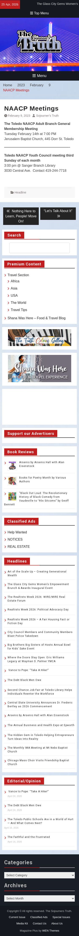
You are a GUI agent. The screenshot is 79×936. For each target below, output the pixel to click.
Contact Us (39, 923)
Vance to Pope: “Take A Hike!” (28, 670)
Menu (39, 76)
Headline (20, 192)
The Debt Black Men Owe (24, 680)
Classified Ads (39, 917)
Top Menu (39, 13)
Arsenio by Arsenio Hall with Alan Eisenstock (38, 715)
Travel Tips (19, 310)
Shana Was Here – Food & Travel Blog (37, 318)
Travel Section (18, 275)
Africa (15, 281)
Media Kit (22, 923)
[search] (36, 247)
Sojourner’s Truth (47, 115)
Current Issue (17, 917)
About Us (57, 923)
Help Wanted (17, 532)
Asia (14, 288)
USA (14, 295)
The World (18, 302)
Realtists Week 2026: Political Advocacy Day (38, 609)
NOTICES (15, 539)
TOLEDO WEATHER (39, 407)
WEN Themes (50, 930)
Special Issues (61, 917)
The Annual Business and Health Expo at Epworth (41, 725)
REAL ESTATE (19, 546)
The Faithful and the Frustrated (29, 837)
